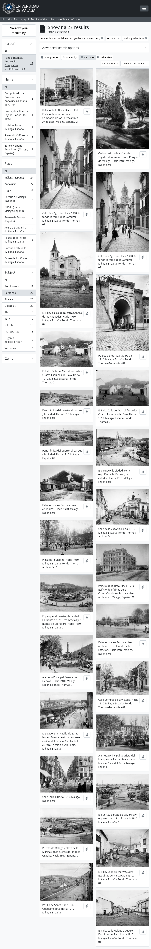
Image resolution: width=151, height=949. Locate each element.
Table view (104, 57)
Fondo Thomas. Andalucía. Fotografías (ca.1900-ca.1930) (18, 63)
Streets (18, 300)
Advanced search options (60, 48)
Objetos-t (18, 306)
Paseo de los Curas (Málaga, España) (18, 260)
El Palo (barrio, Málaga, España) (18, 209)
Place (8, 163)
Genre (9, 358)
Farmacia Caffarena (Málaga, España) (18, 137)
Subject (10, 272)
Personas (18, 293)
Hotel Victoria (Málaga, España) (18, 127)
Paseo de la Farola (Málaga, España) (18, 239)
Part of (9, 44)
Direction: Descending (134, 63)
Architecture (18, 287)
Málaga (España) (18, 178)
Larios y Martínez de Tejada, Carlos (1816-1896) (18, 114)
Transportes (18, 332)
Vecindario (18, 348)
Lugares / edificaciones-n (18, 339)
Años (18, 312)
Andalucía (18, 184)
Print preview (50, 57)
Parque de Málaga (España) (18, 198)
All (6, 51)
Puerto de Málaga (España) (18, 219)
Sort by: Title (109, 63)
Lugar (18, 191)
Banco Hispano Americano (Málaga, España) (18, 149)
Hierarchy (70, 57)
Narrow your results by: (19, 30)
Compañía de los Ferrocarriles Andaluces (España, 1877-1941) (18, 99)
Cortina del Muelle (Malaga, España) (18, 250)
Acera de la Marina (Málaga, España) (18, 229)
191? (18, 319)
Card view (88, 57)
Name (9, 79)
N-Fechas (18, 325)
